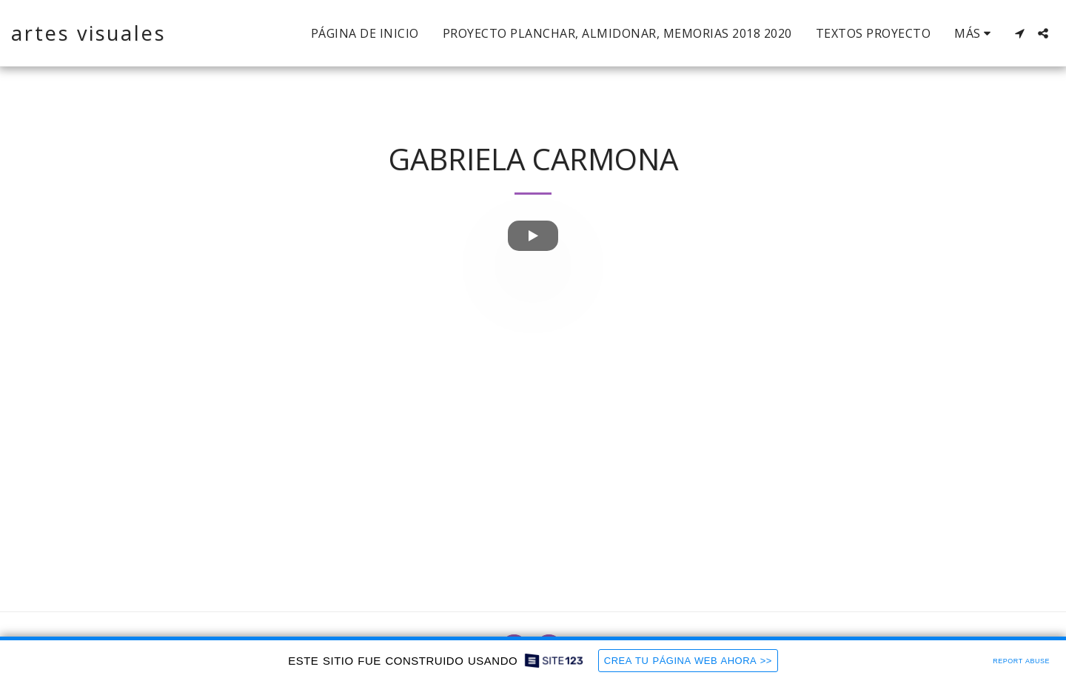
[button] (1019, 33)
